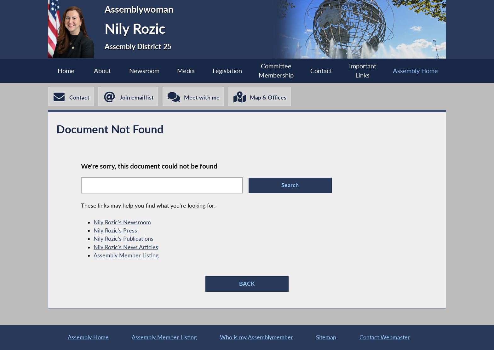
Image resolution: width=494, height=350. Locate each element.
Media (186, 70)
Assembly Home (415, 70)
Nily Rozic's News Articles (126, 247)
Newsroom (144, 70)
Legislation (227, 70)
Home (66, 70)
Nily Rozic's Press (115, 230)
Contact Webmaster (384, 337)
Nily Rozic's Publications (123, 238)
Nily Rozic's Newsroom (122, 222)
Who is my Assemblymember (256, 337)
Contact (321, 70)
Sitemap (326, 337)
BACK (247, 283)
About (102, 70)
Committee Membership (276, 70)
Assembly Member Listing (126, 255)
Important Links (362, 70)
